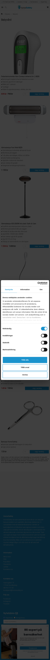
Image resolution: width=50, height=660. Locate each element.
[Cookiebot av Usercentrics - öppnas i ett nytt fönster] (37, 283)
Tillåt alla (25, 360)
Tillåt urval (25, 367)
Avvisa (25, 375)
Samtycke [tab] (9, 289)
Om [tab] (41, 289)
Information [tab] (25, 289)
